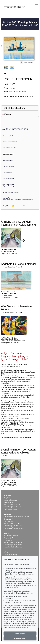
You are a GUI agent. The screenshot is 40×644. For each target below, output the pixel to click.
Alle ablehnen (20, 633)
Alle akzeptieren (20, 638)
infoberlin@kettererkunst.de (13, 547)
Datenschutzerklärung (20, 627)
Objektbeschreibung (14, 108)
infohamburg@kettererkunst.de (14, 528)
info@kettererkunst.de (11, 509)
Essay (7, 114)
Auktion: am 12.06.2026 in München (19, 24)
